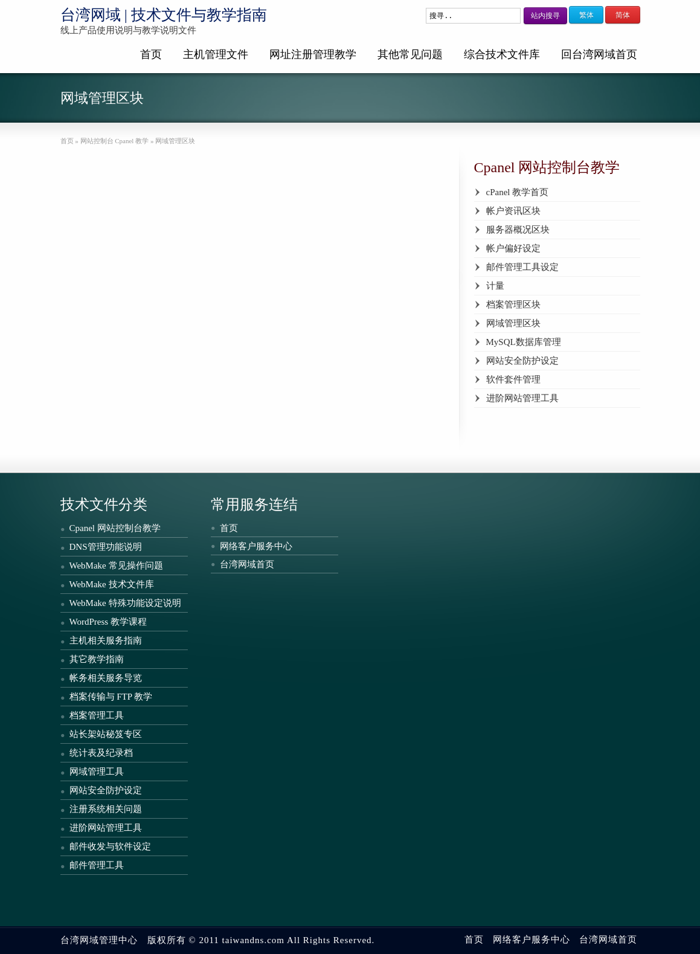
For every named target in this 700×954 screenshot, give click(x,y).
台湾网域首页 (247, 564)
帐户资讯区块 (513, 211)
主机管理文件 (215, 54)
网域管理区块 (513, 323)
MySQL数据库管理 (523, 342)
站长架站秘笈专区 (105, 734)
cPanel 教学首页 (517, 192)
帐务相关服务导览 (105, 678)
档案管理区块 (513, 304)
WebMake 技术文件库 (111, 584)
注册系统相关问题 (105, 809)
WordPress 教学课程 (108, 622)
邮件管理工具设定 (522, 267)
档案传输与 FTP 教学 (111, 696)
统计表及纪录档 (101, 753)
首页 (151, 54)
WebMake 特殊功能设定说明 (125, 603)
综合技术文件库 (502, 54)
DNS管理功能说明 (105, 547)
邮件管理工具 (96, 865)
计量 (495, 286)
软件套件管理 (513, 379)
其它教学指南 (96, 659)
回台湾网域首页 (599, 54)
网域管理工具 (96, 771)
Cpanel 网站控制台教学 (115, 528)
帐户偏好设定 (513, 248)
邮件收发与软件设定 (110, 846)
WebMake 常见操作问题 (116, 565)
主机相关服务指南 (105, 640)
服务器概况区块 (518, 229)
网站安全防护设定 (522, 361)
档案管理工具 (96, 715)
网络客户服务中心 (256, 546)
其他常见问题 (410, 54)
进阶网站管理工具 (522, 398)
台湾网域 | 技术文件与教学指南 (164, 15)
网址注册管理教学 (312, 54)
